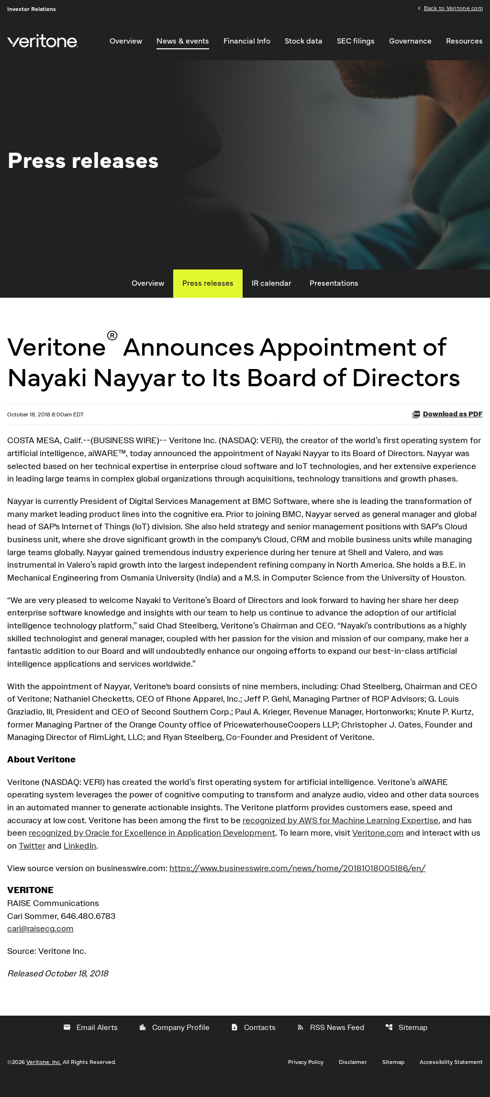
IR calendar (271, 290)
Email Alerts (90, 1040)
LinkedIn (80, 857)
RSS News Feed (330, 1040)
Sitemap (406, 1040)
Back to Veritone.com (453, 8)
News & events (182, 41)
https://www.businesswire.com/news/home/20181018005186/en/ (297, 880)
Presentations (334, 290)
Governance (410, 41)
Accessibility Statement (451, 1075)
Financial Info (246, 41)
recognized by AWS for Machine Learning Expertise (340, 832)
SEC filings (356, 41)
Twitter (32, 857)
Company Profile (174, 1040)
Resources (464, 41)
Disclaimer (353, 1075)
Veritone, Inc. (43, 1075)
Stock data (304, 41)
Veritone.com (378, 845)
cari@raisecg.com (40, 941)
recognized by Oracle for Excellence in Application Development (152, 845)
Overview (126, 41)
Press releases (208, 290)
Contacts (253, 1040)
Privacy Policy (305, 1075)
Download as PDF (447, 421)
